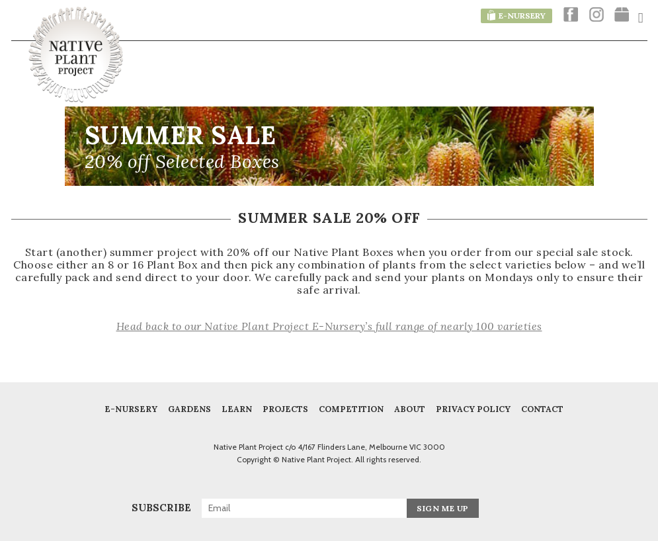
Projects (285, 408)
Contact (542, 408)
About (409, 408)
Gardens (189, 408)
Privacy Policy (473, 408)
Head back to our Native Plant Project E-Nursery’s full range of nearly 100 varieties (329, 326)
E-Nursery (130, 408)
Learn (237, 408)
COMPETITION (351, 408)
